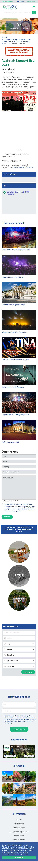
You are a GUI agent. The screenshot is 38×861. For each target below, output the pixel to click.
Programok (25, 41)
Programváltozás (19, 840)
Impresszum (19, 836)
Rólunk (19, 820)
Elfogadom (19, 857)
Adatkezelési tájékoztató (19, 832)
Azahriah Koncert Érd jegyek (23, 167)
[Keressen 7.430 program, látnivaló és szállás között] (17, 12)
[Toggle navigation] (33, 7)
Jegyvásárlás (31, 1)
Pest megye (8, 41)
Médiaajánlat (19, 824)
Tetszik (10, 756)
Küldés (7, 517)
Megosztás (29, 756)
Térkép (21, 1)
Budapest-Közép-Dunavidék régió (17, 39)
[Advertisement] (19, 137)
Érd (17, 41)
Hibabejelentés (19, 828)
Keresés (28, 672)
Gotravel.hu (14, 747)
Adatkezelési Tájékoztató (13, 512)
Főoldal (5, 37)
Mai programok (8, 1)
